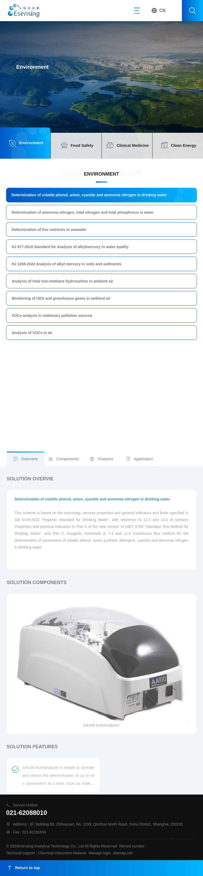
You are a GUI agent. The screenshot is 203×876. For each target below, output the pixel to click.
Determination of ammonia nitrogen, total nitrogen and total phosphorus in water (83, 213)
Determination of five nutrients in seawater (50, 230)
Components (67, 661)
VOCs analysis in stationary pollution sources (53, 314)
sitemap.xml (123, 853)
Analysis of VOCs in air (33, 331)
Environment (31, 142)
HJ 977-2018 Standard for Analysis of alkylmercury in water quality (70, 247)
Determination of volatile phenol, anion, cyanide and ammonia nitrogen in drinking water (89, 196)
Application (143, 661)
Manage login (100, 853)
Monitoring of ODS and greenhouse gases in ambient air (61, 298)
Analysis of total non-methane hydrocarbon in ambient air (63, 281)
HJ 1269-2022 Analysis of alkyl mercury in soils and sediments (67, 264)
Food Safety (82, 145)
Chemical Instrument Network (62, 853)
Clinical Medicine (133, 145)
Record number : (132, 846)
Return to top (24, 867)
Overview (29, 661)
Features (105, 661)
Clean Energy (183, 145)
